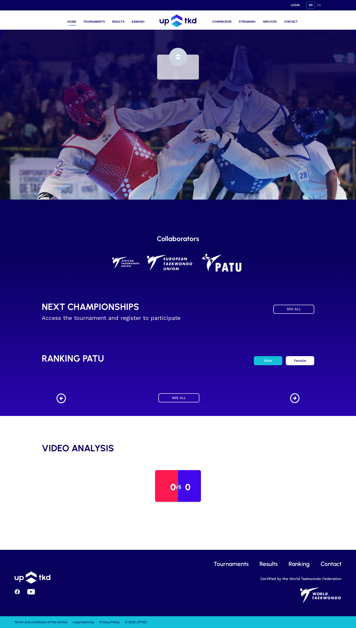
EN (311, 5)
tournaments (231, 564)
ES (319, 5)
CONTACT (291, 21)
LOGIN (295, 5)
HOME (71, 21)
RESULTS (118, 21)
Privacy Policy (109, 622)
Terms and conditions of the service (41, 622)
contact (331, 564)
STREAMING (247, 21)
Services (270, 21)
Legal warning (83, 622)
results (269, 564)
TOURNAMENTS (94, 21)
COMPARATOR (222, 21)
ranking (299, 564)
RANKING (138, 21)
